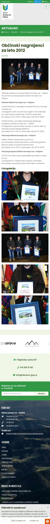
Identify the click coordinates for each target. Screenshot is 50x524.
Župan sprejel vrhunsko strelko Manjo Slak (16, 491)
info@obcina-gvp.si (26, 375)
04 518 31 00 (26, 367)
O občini (4, 454)
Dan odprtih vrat (7, 498)
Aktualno (14, 32)
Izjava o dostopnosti (9, 477)
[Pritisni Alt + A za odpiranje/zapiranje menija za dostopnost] (47, 521)
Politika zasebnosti (8, 473)
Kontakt (4, 469)
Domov (5, 32)
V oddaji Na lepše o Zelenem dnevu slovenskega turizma (20, 502)
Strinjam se (34, 520)
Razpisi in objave (7, 458)
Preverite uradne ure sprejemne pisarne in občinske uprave (24, 433)
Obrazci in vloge (7, 462)
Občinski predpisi (7, 466)
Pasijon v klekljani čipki (9, 495)
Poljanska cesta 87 (27, 359)
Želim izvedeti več (18, 520)
